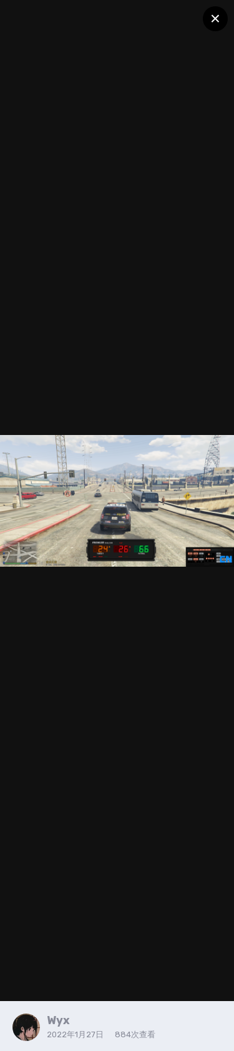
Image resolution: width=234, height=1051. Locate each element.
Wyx (58, 1020)
